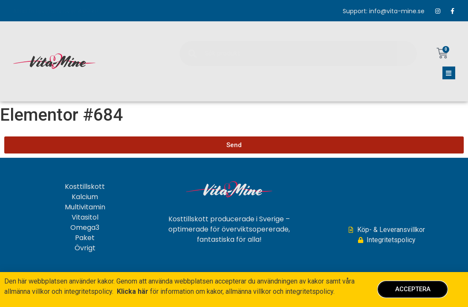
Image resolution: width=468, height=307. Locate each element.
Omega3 (84, 228)
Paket (85, 238)
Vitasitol (85, 217)
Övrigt (85, 248)
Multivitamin (85, 207)
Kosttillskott (85, 187)
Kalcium (85, 197)
